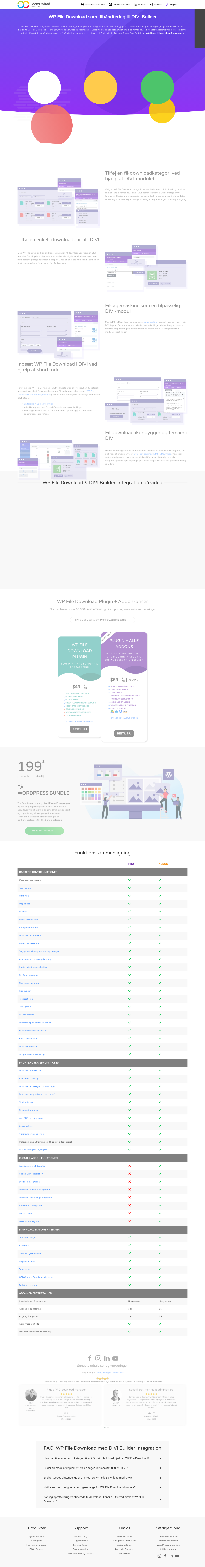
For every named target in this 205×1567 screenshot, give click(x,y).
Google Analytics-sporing (32, 1054)
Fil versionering (26, 1014)
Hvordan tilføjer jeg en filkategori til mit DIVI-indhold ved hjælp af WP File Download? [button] (102, 1458)
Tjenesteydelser (37, 1536)
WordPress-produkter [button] (93, 4)
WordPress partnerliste (168, 1545)
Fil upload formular (28, 1110)
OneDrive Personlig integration (34, 1189)
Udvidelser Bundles (168, 1536)
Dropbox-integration (29, 1182)
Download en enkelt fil (30, 935)
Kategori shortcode (28, 927)
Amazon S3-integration (30, 1205)
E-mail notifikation (28, 1038)
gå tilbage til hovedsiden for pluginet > (165, 33)
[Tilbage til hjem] (34, 4)
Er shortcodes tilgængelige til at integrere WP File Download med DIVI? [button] (102, 1477)
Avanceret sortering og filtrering (35, 959)
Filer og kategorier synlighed (33, 1149)
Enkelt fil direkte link (29, 943)
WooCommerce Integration (32, 1166)
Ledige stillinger (124, 1545)
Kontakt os (124, 1553)
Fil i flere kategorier (28, 975)
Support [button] (140, 4)
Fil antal (23, 911)
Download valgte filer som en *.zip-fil (37, 1094)
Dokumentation (81, 1549)
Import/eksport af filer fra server (35, 1022)
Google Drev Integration (31, 1174)
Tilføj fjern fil (25, 1006)
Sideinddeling (26, 1102)
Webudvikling (80, 1536)
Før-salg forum (80, 1545)
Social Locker (25, 1213)
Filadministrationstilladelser (33, 1030)
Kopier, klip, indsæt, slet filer (33, 967)
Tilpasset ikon (26, 999)
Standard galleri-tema (30, 1253)
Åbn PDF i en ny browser (31, 1118)
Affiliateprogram (168, 1549)
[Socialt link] (159, 1555)
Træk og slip (25, 888)
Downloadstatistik (28, 1046)
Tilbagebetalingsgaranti (124, 1540)
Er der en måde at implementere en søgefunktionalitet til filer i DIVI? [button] (102, 1468)
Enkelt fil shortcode (28, 919)
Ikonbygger (25, 991)
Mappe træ (24, 903)
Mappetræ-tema (27, 1261)
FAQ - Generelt (36, 1549)
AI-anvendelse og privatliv (80, 1553)
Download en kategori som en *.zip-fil (37, 1086)
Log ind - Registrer (124, 1549)
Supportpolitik (80, 1540)
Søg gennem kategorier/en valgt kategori (39, 951)
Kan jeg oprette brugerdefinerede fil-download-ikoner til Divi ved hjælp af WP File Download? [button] (102, 1499)
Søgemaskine (26, 1126)
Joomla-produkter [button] (119, 4)
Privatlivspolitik (124, 1536)
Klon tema (24, 1245)
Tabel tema (24, 1269)
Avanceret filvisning (29, 1078)
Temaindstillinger (27, 1237)
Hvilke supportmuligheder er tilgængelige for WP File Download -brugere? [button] (102, 1487)
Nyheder (156, 4)
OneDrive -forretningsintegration (35, 1197)
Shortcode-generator (29, 983)
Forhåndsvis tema (28, 1285)
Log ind (171, 4)
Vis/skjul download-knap (31, 1134)
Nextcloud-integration (30, 1221)
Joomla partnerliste (168, 1540)
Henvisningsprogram (36, 1545)
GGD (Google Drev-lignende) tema (36, 1277)
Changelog (36, 1540)
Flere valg (24, 896)
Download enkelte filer (30, 1070)
